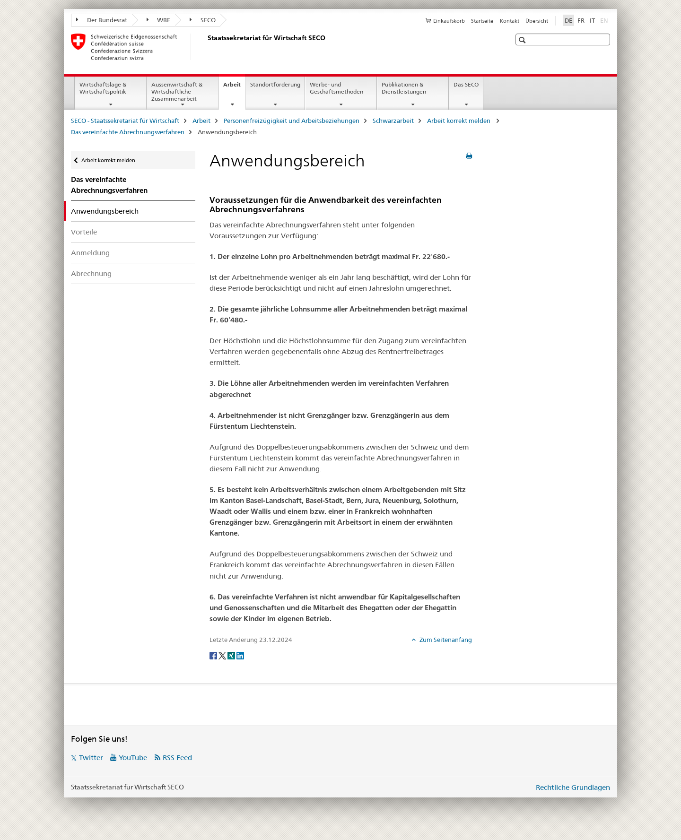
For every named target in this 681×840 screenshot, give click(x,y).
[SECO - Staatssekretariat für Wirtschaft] (205, 47)
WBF (159, 20)
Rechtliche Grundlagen (573, 787)
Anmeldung (90, 252)
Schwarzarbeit (393, 120)
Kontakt (509, 20)
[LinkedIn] (240, 655)
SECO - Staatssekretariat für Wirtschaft (125, 120)
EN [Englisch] (605, 20)
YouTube (133, 757)
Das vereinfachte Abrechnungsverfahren (127, 132)
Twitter (91, 757)
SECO (203, 20)
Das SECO (466, 84)
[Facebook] (214, 655)
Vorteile (84, 231)
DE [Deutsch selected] (568, 20)
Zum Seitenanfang (445, 639)
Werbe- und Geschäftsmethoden (336, 88)
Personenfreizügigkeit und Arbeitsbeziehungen (291, 120)
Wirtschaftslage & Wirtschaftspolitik (102, 88)
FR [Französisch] (581, 20)
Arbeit (234, 87)
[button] (523, 40)
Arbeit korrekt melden (459, 120)
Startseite (482, 20)
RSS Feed (177, 757)
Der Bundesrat (101, 20)
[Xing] (231, 655)
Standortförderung (275, 84)
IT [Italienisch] (592, 20)
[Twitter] (222, 655)
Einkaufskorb (449, 20)
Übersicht (536, 20)
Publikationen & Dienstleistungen (404, 88)
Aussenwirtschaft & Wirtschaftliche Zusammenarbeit (176, 91)
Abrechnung (91, 273)
